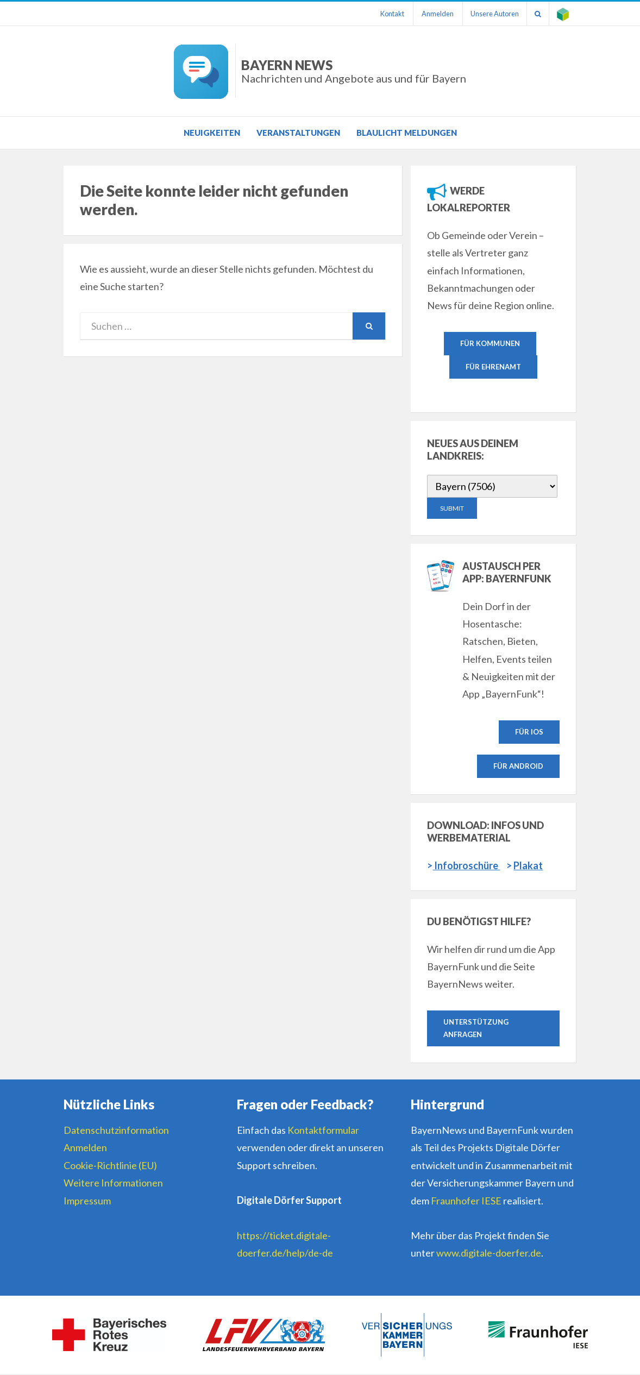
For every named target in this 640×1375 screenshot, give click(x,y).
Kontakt (388, 13)
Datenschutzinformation (116, 1131)
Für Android (518, 766)
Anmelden (434, 13)
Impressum (87, 1202)
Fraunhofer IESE (466, 1202)
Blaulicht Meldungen (406, 132)
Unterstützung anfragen (476, 1028)
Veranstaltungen (298, 132)
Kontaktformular (323, 1131)
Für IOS (529, 731)
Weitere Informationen (113, 1184)
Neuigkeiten (212, 132)
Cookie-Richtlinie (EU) (110, 1166)
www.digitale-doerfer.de (488, 1254)
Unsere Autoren (492, 13)
